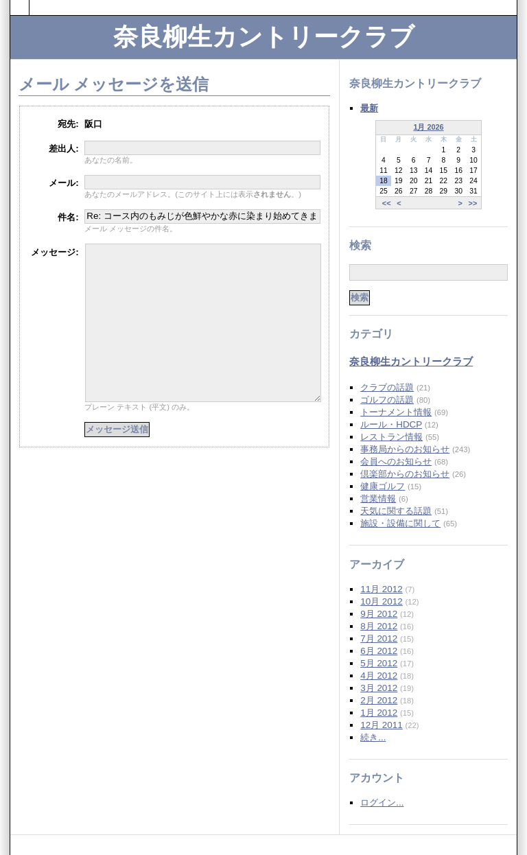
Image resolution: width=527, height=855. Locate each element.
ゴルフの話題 (387, 400)
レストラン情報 (391, 437)
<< (386, 202)
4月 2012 (378, 675)
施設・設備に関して (400, 523)
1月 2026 (428, 127)
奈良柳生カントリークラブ (263, 37)
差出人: (63, 148)
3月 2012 (378, 688)
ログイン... (381, 802)
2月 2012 (378, 700)
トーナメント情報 (396, 412)
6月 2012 (378, 651)
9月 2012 (378, 614)
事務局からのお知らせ (404, 449)
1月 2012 (378, 712)
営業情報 (378, 498)
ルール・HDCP (391, 424)
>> (473, 202)
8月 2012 (378, 626)
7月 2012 (378, 638)
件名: (68, 217)
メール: (63, 183)
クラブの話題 (387, 387)
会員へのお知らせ (396, 461)
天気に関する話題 (396, 511)
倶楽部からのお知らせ (404, 474)
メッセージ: (54, 252)
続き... (373, 737)
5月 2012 (378, 663)
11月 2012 (381, 589)
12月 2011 (381, 725)
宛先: (68, 124)
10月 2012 (381, 601)
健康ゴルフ (382, 486)
